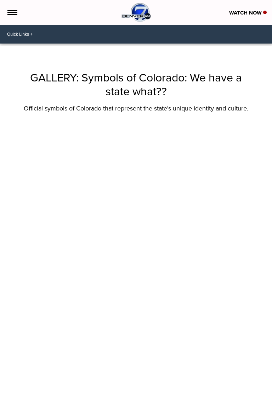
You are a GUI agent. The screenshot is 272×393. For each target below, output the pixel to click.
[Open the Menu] (11, 12)
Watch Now (248, 13)
